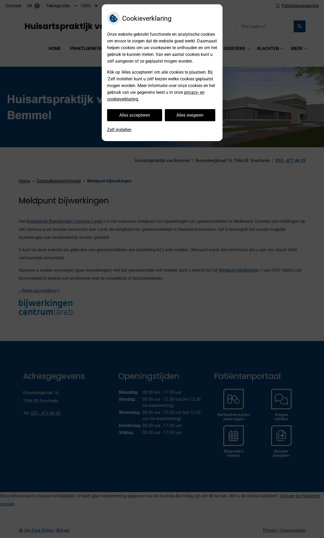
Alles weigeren (189, 115)
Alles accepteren (134, 115)
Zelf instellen (119, 129)
